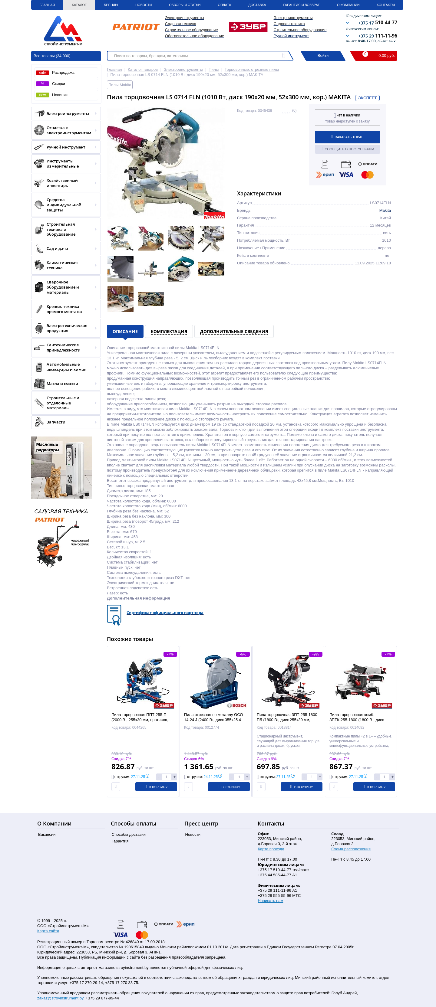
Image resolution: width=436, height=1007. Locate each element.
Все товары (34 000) (52, 56)
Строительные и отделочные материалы (64, 403)
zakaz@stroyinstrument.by (60, 998)
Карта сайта (48, 931)
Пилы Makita (119, 85)
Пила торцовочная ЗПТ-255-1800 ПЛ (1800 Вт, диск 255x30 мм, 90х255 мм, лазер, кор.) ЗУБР (287, 719)
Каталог (79, 5)
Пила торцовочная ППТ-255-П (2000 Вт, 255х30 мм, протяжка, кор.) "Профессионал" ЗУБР (139, 719)
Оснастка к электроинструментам (64, 130)
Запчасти (64, 422)
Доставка (257, 5)
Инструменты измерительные (64, 164)
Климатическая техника (64, 265)
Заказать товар (348, 136)
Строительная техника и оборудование (64, 229)
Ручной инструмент (291, 36)
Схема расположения (351, 849)
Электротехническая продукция (64, 328)
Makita (385, 210)
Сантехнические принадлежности (64, 347)
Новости (143, 5)
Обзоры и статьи (184, 5)
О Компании (348, 5)
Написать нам (270, 900)
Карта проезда (271, 849)
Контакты (386, 5)
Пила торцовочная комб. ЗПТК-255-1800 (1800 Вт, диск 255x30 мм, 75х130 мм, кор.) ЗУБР (360, 719)
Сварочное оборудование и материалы (64, 287)
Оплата (224, 5)
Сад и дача (64, 248)
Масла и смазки (64, 383)
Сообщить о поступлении (347, 148)
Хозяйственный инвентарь (64, 183)
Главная (47, 5)
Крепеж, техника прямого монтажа (64, 309)
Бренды (111, 5)
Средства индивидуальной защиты (64, 205)
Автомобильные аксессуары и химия (64, 367)
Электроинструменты (64, 113)
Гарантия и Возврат (301, 5)
